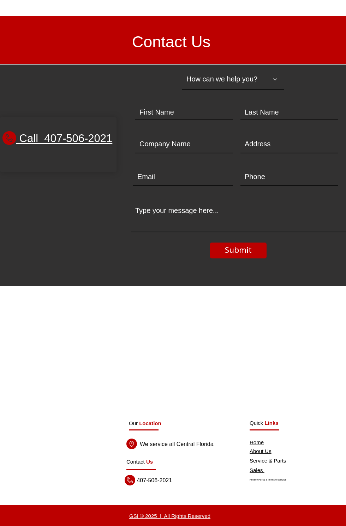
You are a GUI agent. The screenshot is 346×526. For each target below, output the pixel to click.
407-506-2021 (153, 480)
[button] (139, 462)
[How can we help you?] (233, 79)
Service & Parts (268, 461)
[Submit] (238, 250)
